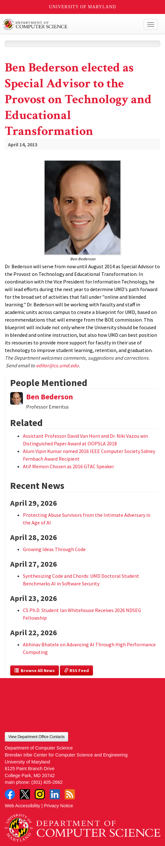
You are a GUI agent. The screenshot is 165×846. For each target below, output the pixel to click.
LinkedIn (55, 794)
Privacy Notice (58, 805)
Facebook (10, 794)
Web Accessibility (22, 805)
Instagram (40, 794)
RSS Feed (76, 670)
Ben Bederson (49, 397)
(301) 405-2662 (46, 782)
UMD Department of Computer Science (67, 24)
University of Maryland (82, 6)
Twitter (25, 794)
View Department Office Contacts (36, 737)
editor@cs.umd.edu (57, 365)
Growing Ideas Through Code (54, 549)
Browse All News (34, 670)
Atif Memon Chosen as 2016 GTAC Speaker (68, 466)
